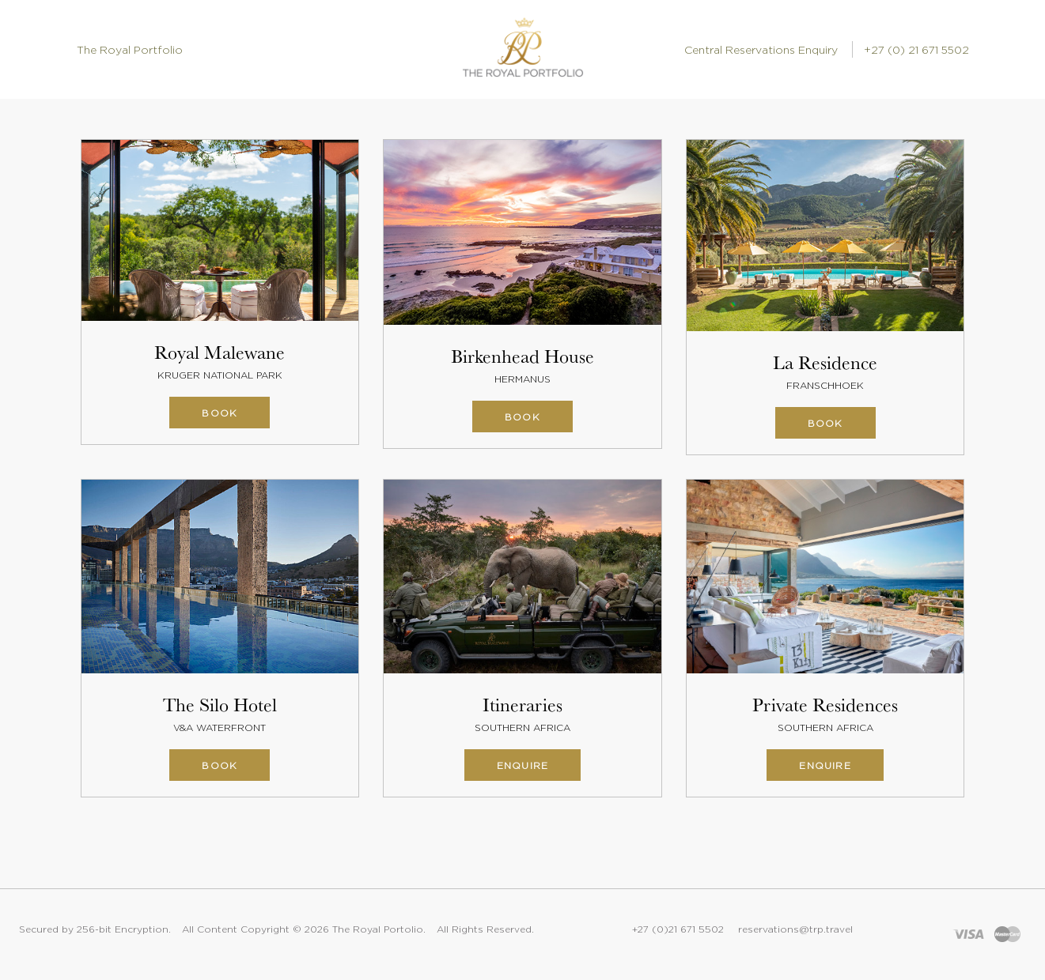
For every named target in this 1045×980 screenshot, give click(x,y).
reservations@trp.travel (795, 929)
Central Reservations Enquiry (761, 49)
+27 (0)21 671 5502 (678, 929)
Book (219, 413)
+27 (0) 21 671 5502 (916, 49)
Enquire (522, 765)
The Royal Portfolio (130, 49)
